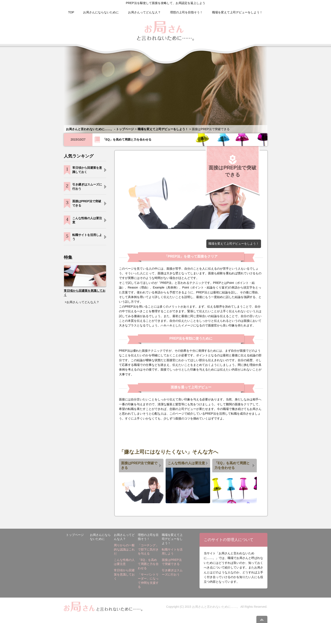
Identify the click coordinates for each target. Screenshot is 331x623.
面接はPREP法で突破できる (139, 465)
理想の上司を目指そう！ (186, 12)
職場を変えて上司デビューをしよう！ (237, 12)
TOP (71, 12)
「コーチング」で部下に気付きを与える (148, 549)
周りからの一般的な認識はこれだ (124, 549)
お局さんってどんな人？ (144, 12)
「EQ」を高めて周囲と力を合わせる (127, 139)
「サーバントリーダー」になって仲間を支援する (148, 581)
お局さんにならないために (101, 12)
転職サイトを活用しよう (87, 237)
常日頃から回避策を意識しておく (87, 170)
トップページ (75, 535)
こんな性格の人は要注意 (186, 463)
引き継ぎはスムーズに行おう (87, 186)
